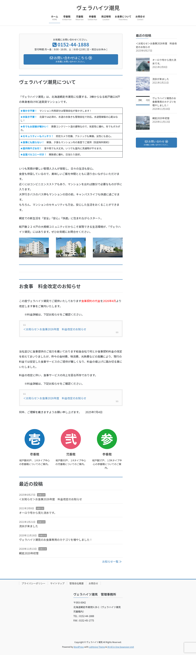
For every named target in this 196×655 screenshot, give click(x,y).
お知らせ (41, 494)
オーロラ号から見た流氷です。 (38, 513)
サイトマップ (57, 583)
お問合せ (93, 583)
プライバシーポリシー (33, 583)
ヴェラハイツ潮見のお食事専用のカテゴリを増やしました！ (55, 540)
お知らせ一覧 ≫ (112, 561)
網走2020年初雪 (29, 553)
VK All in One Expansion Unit (120, 646)
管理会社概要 (76, 583)
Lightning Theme (97, 646)
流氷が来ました (28, 526)
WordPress (79, 646)
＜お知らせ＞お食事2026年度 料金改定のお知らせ (54, 329)
